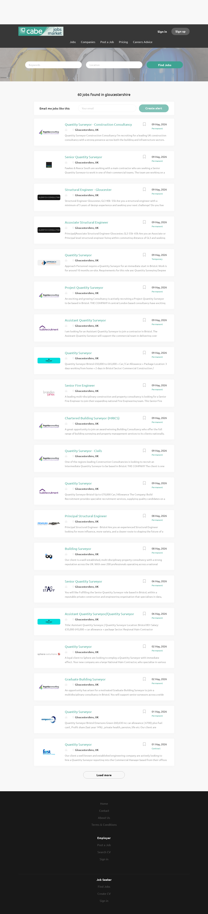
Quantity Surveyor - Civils (83, 451)
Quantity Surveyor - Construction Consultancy (98, 124)
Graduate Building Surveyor (85, 679)
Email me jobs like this (55, 108)
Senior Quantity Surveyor (83, 157)
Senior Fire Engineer (80, 385)
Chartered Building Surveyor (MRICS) (92, 418)
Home (104, 803)
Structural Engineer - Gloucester (88, 189)
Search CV (104, 852)
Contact (104, 810)
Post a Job (104, 845)
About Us (104, 817)
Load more (104, 775)
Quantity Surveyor (78, 255)
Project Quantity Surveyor (84, 287)
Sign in (162, 31)
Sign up (180, 31)
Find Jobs (164, 65)
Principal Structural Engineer (86, 516)
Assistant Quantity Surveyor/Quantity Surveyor (99, 614)
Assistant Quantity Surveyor (85, 320)
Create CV (104, 893)
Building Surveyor (78, 548)
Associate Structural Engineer (86, 222)
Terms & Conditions (104, 824)
